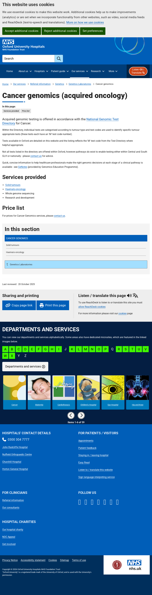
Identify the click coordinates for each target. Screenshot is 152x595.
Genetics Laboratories (80, 84)
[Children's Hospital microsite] (88, 392)
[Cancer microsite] (14, 392)
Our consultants (10, 507)
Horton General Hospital (15, 469)
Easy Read (84, 462)
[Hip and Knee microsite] (137, 392)
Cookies (52, 560)
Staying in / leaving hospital (93, 455)
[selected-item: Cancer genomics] (76, 238)
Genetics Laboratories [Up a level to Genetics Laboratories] (20, 264)
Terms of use (79, 560)
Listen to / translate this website (95, 469)
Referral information (40, 84)
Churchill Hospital (11, 461)
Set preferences (93, 31)
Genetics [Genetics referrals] (59, 84)
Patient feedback (87, 448)
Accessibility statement (33, 560)
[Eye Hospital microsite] (113, 392)
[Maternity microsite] (39, 392)
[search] (59, 58)
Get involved (8, 544)
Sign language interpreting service (96, 477)
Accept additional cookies (21, 31)
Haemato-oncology (15, 189)
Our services (19, 84)
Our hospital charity (12, 529)
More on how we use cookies (85, 22)
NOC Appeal (8, 536)
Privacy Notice (10, 560)
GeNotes (22, 166)
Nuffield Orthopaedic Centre (17, 454)
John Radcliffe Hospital (15, 447)
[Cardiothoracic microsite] (63, 392)
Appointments (85, 440)
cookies (122, 313)
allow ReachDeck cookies (92, 307)
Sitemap (64, 560)
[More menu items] (113, 71)
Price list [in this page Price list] (25, 111)
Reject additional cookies (60, 31)
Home (5, 84)
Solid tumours (12, 185)
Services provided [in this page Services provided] (11, 111)
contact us (36, 156)
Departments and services (23, 366)
